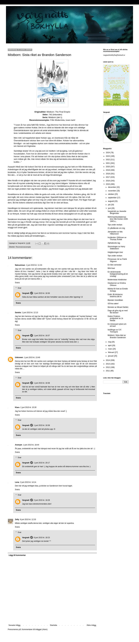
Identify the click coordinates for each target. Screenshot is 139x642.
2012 (108, 367)
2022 (108, 160)
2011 (108, 371)
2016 (108, 181)
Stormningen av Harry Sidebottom (116, 248)
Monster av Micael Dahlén (118, 307)
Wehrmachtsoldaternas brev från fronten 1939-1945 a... (118, 219)
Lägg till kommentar (17, 555)
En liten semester (115, 265)
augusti (111, 201)
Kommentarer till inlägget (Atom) (34, 629)
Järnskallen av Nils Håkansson (115, 233)
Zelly (17, 519)
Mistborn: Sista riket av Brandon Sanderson (117, 336)
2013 (108, 364)
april (110, 345)
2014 (108, 360)
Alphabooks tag (114, 243)
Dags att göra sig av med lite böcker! (117, 312)
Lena (17, 482)
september (112, 198)
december (112, 187)
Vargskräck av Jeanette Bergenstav (117, 212)
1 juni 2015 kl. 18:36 (42, 293)
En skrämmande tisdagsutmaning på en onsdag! (118, 274)
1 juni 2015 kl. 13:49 (32, 357)
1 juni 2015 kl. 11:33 (34, 265)
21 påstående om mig (116, 228)
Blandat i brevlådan (115, 300)
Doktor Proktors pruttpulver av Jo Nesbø (115, 318)
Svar (19, 288)
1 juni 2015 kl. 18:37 (42, 336)
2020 (108, 167)
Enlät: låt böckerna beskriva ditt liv (115, 295)
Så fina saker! (113, 304)
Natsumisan (20, 265)
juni (109, 208)
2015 (108, 184)
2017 (108, 177)
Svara (17, 283)
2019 (108, 170)
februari (111, 352)
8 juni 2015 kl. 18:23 (42, 538)
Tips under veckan (115, 225)
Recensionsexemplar (23, 247)
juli (109, 205)
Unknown (19, 357)
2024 (108, 153)
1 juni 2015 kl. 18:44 (31, 445)
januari (111, 356)
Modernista (60, 120)
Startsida (53, 625)
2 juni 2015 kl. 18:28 (42, 500)
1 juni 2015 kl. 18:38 (42, 383)
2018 (108, 174)
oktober (111, 194)
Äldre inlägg (91, 625)
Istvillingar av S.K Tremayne (114, 331)
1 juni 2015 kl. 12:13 (30, 312)
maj (109, 342)
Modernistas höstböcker (117, 280)
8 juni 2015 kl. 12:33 (28, 519)
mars (110, 349)
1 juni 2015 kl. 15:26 (28, 407)
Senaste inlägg (14, 625)
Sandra (18, 312)
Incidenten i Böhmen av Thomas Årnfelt (117, 238)
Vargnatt (25, 293)
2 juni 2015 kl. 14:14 (28, 482)
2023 (108, 156)
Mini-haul (111, 268)
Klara (17, 407)
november (112, 191)
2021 (108, 163)
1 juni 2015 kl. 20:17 (42, 463)
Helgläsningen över (115, 252)
